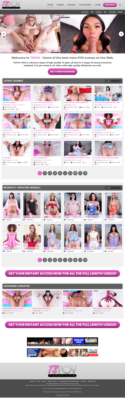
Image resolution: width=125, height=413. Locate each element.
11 (70, 173)
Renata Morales (76, 318)
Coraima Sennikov (17, 105)
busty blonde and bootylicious (76, 102)
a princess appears (71, 130)
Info (38, 397)
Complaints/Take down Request (69, 397)
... (65, 173)
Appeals (83, 397)
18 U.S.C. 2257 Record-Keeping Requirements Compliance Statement (62, 404)
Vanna (74, 105)
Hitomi (108, 248)
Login (97, 5)
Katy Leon (14, 160)
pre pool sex (8, 130)
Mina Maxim (45, 133)
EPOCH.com (78, 407)
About (44, 397)
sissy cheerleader (40, 158)
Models (71, 5)
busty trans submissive (42, 316)
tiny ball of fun (100, 130)
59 (75, 173)
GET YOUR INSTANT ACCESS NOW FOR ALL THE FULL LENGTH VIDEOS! (62, 277)
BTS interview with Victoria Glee (107, 102)
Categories (85, 5)
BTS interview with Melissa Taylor (77, 158)
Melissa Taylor (77, 160)
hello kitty (7, 158)
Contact (32, 397)
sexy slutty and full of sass (44, 130)
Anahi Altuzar (77, 133)
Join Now (110, 5)
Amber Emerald (47, 105)
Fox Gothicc (45, 318)
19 (75, 260)
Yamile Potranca (16, 318)
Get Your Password (62, 71)
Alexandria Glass (108, 133)
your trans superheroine (43, 102)
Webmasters (92, 397)
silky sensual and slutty (102, 316)
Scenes (60, 5)
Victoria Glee (107, 105)
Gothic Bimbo (46, 160)
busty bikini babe (70, 316)
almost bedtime (9, 102)
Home (50, 5)
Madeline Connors (89, 248)
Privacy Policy (52, 397)
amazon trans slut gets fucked (107, 158)
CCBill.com (69, 407)
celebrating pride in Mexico (13, 316)
